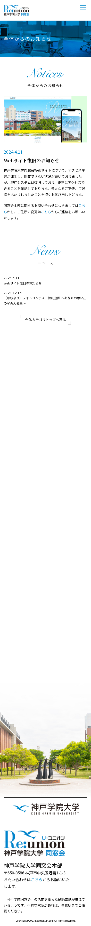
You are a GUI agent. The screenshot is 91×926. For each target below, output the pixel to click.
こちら (46, 211)
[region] (45, 290)
